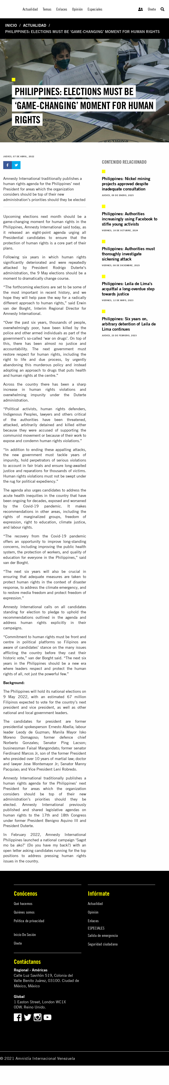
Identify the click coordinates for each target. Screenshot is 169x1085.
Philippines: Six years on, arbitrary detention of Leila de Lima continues (129, 324)
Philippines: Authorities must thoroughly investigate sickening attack (128, 254)
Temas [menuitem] (47, 9)
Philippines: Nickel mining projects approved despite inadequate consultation (126, 184)
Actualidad (34, 25)
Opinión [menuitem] (77, 9)
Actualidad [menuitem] (30, 9)
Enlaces (93, 921)
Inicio (11, 25)
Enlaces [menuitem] (61, 9)
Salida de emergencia (103, 935)
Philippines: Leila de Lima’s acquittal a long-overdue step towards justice (128, 289)
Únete (152, 9)
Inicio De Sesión (25, 934)
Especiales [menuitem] (95, 9)
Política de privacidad (29, 921)
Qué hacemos (23, 903)
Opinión (93, 912)
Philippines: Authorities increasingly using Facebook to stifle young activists (129, 219)
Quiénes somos (24, 912)
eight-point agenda (49, 232)
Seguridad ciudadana (103, 944)
